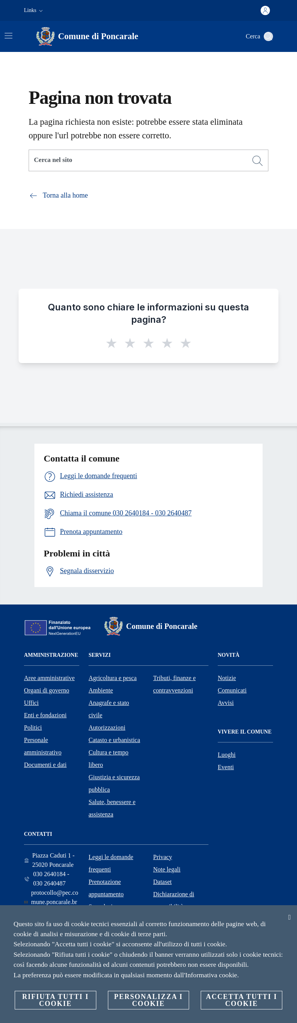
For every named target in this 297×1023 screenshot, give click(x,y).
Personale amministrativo (42, 746)
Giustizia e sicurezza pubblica (114, 783)
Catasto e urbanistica (114, 740)
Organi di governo (46, 690)
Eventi (226, 767)
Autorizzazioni (107, 727)
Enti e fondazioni (45, 715)
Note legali (167, 869)
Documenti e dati (45, 764)
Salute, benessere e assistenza (112, 808)
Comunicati (232, 690)
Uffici (31, 702)
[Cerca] (268, 36)
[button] (34, 10)
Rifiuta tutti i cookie (55, 1000)
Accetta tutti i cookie (241, 1000)
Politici (33, 727)
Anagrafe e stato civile (109, 708)
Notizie (227, 678)
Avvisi (226, 702)
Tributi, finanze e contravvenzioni (174, 684)
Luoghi (227, 754)
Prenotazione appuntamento (106, 887)
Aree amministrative (49, 678)
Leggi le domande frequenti (111, 863)
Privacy (162, 857)
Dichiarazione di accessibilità (173, 900)
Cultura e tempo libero (108, 758)
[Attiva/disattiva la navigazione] (8, 35)
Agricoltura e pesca (113, 678)
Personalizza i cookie (148, 1000)
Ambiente (101, 690)
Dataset (162, 881)
